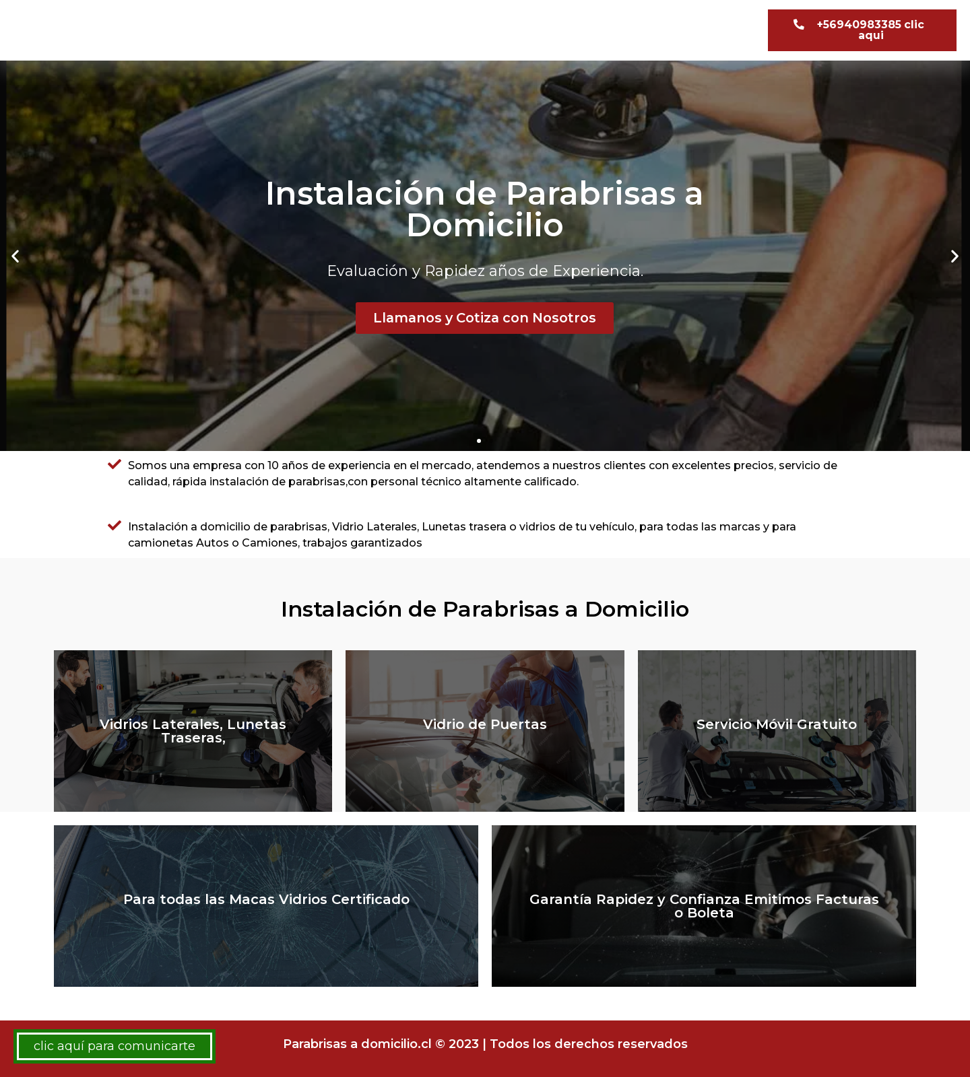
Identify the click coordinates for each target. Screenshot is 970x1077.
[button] (862, 30)
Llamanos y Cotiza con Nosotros (485, 318)
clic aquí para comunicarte (114, 1046)
